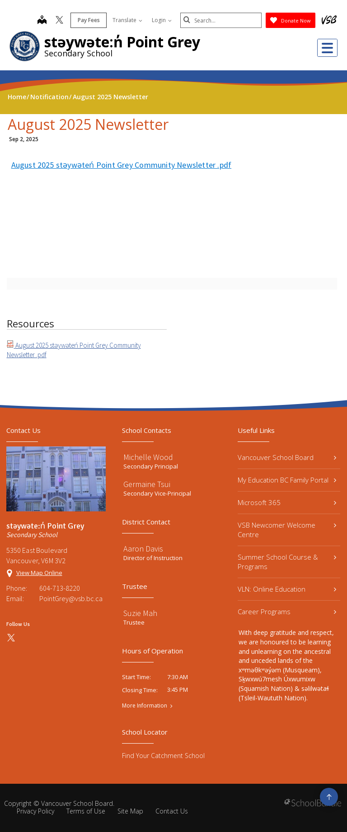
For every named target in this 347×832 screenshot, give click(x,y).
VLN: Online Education (287, 588)
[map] (42, 20)
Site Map (130, 811)
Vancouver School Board (287, 457)
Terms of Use (85, 811)
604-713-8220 (59, 588)
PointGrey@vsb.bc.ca (71, 598)
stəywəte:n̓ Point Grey (122, 41)
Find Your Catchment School (163, 755)
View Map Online (39, 573)
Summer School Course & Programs (287, 561)
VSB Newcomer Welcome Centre (287, 529)
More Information (144, 705)
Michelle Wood (148, 457)
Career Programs (287, 611)
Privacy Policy (35, 811)
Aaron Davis (143, 548)
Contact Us (171, 811)
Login (162, 20)
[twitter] (59, 20)
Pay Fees (89, 20)
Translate (127, 20)
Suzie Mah (140, 613)
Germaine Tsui (146, 484)
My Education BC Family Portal (287, 479)
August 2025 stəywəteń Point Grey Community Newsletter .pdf (121, 165)
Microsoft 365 (287, 502)
